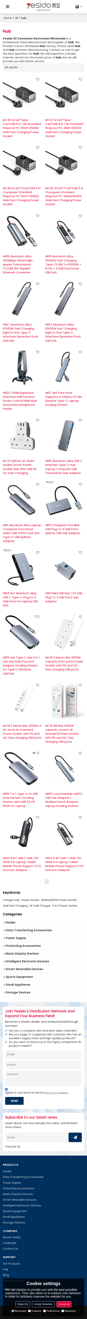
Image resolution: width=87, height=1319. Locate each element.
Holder (7, 1171)
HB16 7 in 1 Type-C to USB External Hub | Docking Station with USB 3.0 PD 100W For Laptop (20, 800)
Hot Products (11, 1264)
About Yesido (12, 1237)
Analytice (34, 1311)
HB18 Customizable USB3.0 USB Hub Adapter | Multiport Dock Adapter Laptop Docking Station (63, 800)
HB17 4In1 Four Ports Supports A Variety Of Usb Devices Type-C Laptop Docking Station (63, 399)
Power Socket (30, 900)
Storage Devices (14, 1222)
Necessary (19, 1311)
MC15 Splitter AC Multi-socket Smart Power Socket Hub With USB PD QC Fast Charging (20, 467)
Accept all (64, 1304)
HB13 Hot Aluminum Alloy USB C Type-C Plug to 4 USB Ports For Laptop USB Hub (20, 599)
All (16, 18)
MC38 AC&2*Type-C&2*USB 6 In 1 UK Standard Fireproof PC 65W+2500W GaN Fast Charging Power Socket (22, 128)
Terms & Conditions (56, 1092)
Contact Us (10, 1249)
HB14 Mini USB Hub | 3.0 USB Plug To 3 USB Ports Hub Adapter (63, 597)
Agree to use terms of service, (36, 1091)
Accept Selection (43, 1304)
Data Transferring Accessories (23, 1177)
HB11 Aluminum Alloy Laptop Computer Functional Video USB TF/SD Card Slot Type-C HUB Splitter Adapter (22, 533)
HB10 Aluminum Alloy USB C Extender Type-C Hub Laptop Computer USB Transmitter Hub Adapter (63, 467)
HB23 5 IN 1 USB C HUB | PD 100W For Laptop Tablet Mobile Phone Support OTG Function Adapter (22, 864)
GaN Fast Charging (15, 906)
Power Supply (12, 1183)
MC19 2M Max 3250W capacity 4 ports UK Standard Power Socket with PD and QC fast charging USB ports (62, 734)
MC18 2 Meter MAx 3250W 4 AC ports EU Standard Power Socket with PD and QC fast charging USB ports (22, 732)
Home (8, 18)
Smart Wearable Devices (19, 1200)
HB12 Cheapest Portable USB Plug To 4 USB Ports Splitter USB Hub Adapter (62, 529)
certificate (9, 1243)
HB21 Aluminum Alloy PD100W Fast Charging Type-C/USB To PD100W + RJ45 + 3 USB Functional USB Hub (63, 264)
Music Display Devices (18, 1194)
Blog (6, 1275)
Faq (5, 1269)
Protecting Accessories (18, 1188)
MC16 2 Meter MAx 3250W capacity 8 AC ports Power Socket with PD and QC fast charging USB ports (64, 663)
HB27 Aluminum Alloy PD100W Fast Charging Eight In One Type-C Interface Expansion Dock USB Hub (20, 332)
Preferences (51, 1311)
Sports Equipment (15, 1211)
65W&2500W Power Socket (59, 900)
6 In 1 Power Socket (65, 906)
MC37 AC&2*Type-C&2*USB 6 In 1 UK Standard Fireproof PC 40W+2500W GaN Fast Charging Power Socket (64, 128)
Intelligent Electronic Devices (22, 1205)
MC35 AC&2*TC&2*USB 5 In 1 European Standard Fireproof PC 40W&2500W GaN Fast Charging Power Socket (64, 196)
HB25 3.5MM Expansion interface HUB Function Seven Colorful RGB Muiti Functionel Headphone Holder (20, 401)
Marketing (68, 1311)
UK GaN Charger (40, 906)
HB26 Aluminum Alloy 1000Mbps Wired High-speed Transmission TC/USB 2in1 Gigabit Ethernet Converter (18, 264)
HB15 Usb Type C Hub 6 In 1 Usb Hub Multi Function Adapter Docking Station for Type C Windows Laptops (21, 665)
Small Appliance (14, 1217)
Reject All (23, 1304)
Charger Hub (11, 900)
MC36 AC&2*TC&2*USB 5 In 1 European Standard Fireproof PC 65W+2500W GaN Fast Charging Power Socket (22, 196)
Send (14, 1101)
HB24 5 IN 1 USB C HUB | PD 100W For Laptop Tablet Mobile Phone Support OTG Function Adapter (64, 864)
